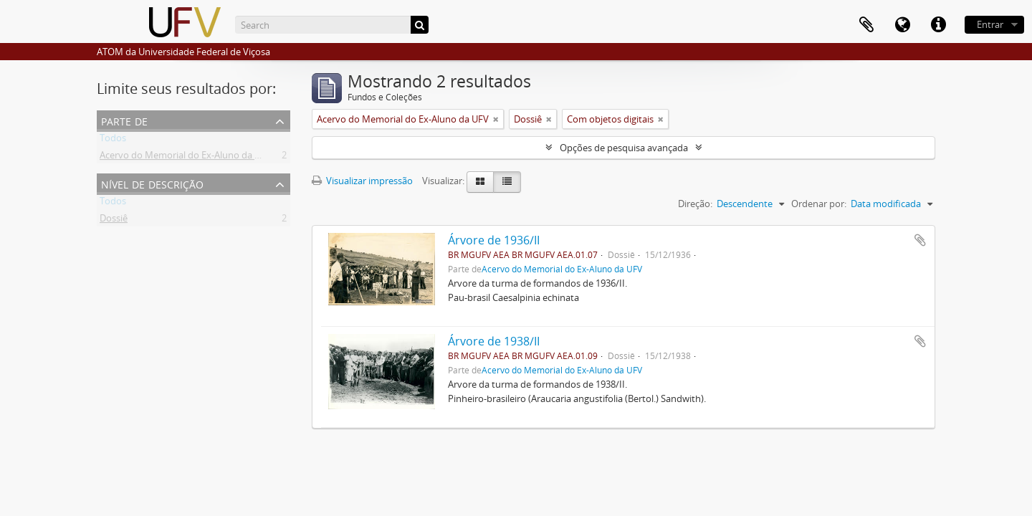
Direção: (695, 203)
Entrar (990, 24)
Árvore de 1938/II (494, 341)
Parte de (124, 120)
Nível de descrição (152, 183)
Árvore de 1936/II (494, 240)
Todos (113, 140)
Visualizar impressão (362, 180)
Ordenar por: (818, 203)
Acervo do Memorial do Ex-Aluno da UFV (186, 157)
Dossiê (114, 220)
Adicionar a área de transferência (920, 240)
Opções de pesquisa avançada (624, 147)
